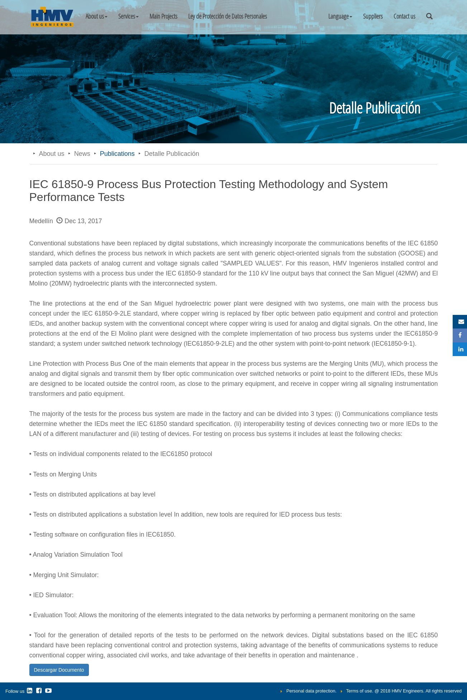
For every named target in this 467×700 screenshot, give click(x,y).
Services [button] (128, 16)
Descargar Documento (59, 670)
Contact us (404, 16)
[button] (340, 16)
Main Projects (163, 16)
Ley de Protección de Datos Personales (227, 16)
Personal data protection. (311, 691)
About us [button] (97, 16)
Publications (117, 153)
